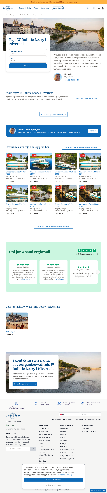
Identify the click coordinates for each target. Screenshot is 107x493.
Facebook (56, 419)
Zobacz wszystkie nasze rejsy (87, 98)
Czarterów (49, 455)
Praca (40, 446)
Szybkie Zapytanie (67, 458)
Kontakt (93, 131)
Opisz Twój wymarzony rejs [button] (25, 384)
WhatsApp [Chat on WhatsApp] (11, 425)
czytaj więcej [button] (25, 279)
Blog (98, 419)
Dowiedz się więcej (64, 475)
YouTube (67, 419)
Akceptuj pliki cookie (53, 480)
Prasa (40, 443)
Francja (63, 443)
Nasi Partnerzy (44, 437)
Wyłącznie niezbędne (53, 485)
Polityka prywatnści (46, 449)
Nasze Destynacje (67, 449)
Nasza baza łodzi (66, 452)
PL (69, 414)
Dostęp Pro (86, 428)
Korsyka (63, 446)
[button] (25, 8)
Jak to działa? (43, 431)
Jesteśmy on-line (98, 490)
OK (33, 449)
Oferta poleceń (44, 440)
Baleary (63, 434)
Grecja (62, 437)
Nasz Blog (42, 461)
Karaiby (63, 431)
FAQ (40, 458)
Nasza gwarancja (45, 434)
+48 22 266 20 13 (71, 80)
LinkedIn (89, 419)
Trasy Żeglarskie (66, 455)
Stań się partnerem (89, 431)
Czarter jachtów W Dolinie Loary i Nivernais (82, 147)
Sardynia (63, 440)
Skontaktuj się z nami (15, 429)
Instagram (78, 419)
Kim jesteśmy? (44, 428)
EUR (91, 414)
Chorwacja (64, 428)
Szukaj (28, 66)
